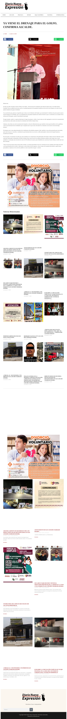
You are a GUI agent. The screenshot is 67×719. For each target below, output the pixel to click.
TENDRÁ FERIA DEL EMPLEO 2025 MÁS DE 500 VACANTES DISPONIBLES (54, 253)
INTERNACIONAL (60, 15)
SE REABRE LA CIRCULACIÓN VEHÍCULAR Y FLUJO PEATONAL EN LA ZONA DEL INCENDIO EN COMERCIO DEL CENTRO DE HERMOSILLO (53, 295)
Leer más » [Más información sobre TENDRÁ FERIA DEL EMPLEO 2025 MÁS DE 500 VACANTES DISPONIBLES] (5, 613)
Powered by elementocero (33, 716)
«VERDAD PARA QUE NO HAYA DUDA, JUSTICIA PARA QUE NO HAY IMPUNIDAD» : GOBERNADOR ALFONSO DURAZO (53, 331)
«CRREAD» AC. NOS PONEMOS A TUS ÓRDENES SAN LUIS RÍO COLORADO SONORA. (33, 293)
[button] (8, 39)
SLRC (6, 33)
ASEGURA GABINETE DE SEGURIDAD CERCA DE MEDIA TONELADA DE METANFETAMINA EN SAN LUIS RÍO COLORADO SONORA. (12, 250)
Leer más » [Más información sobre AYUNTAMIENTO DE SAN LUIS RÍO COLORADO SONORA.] (36, 537)
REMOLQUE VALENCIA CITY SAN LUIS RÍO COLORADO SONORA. (33, 336)
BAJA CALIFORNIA (39, 15)
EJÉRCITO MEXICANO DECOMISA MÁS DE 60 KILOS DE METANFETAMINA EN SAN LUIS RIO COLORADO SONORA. (53, 378)
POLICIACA (20, 15)
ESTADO (29, 15)
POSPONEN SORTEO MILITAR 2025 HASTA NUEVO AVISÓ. (12, 336)
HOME (4, 15)
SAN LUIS (11, 15)
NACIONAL (49, 15)
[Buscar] (31, 709)
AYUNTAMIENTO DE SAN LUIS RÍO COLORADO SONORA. (32, 248)
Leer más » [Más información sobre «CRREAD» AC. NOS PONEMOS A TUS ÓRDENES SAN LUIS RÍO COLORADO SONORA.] (5, 679)
